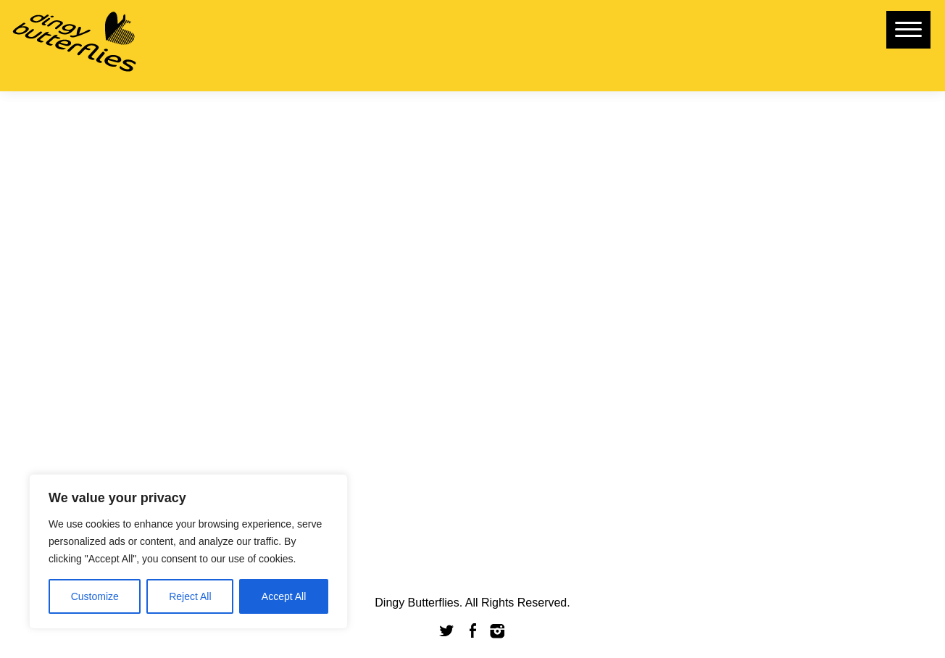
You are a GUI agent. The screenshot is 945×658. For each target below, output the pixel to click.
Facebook (472, 630)
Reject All (190, 596)
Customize (95, 596)
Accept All (284, 596)
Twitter (447, 630)
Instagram (498, 630)
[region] (188, 551)
